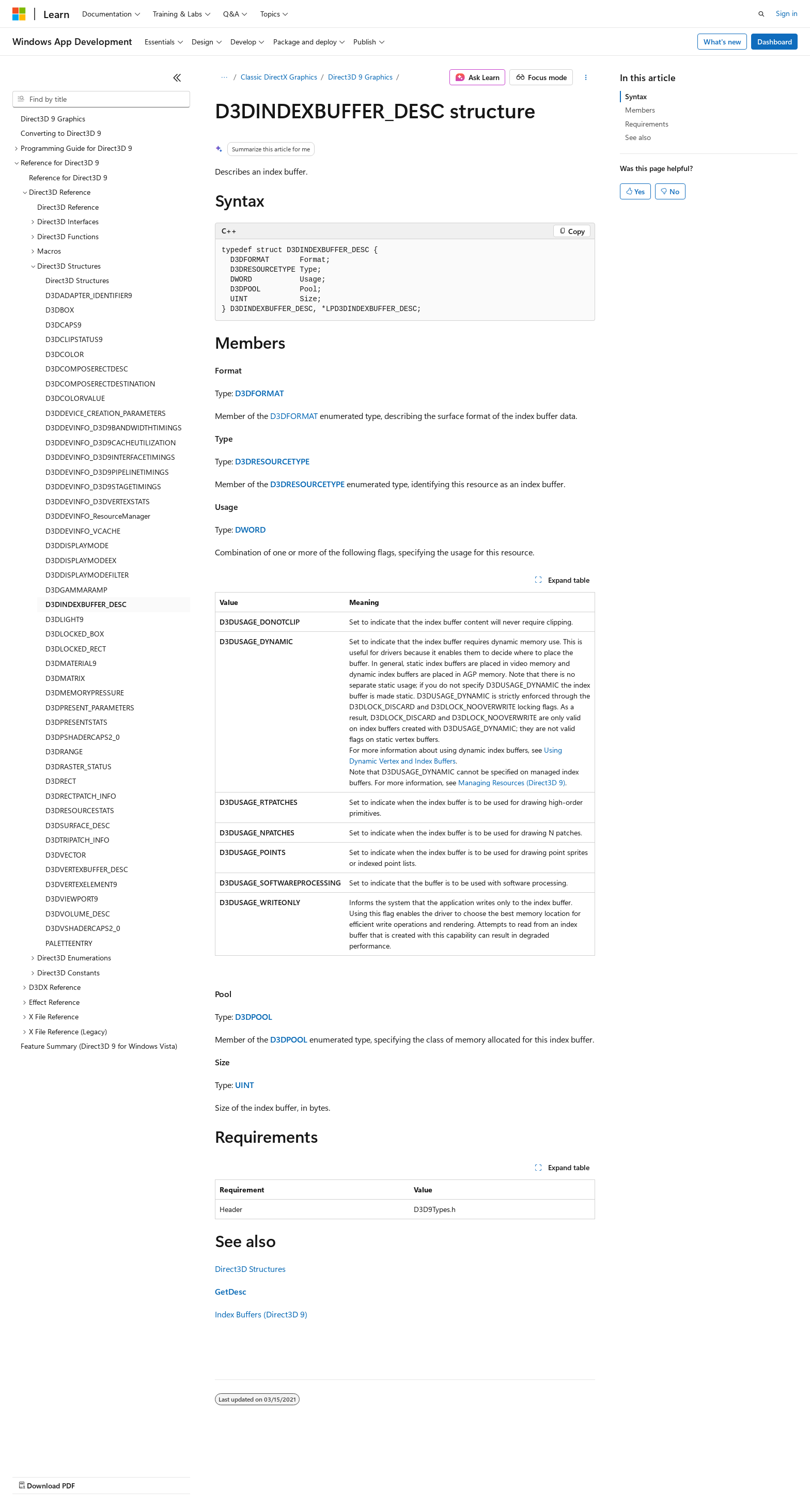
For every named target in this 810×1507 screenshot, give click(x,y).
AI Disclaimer (33, 1476)
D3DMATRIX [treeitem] (65, 678)
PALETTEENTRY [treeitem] (68, 943)
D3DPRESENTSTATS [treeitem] (76, 722)
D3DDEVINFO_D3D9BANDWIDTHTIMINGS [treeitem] (113, 427)
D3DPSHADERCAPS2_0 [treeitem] (82, 737)
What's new (722, 41)
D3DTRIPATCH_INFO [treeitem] (77, 840)
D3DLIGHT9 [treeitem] (64, 619)
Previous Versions (93, 1476)
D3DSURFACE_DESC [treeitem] (77, 825)
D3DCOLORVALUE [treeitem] (75, 398)
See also (638, 137)
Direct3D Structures (250, 1268)
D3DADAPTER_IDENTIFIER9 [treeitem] (88, 295)
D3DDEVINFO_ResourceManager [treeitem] (97, 516)
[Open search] (761, 14)
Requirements (646, 124)
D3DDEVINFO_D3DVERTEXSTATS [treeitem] (97, 501)
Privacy (225, 1476)
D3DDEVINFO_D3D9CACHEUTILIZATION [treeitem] (110, 442)
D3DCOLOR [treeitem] (64, 354)
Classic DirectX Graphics (279, 77)
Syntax (636, 96)
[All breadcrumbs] (224, 77)
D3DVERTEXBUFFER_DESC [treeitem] (86, 869)
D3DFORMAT (259, 392)
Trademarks (428, 1476)
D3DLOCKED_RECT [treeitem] (75, 649)
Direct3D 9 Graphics (360, 77)
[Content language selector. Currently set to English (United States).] (59, 1451)
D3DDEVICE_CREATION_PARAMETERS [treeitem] (105, 413)
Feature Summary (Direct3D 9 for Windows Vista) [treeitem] (99, 1046)
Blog (141, 1476)
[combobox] (101, 99)
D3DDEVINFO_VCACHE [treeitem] (82, 531)
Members (640, 110)
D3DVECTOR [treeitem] (65, 855)
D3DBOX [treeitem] (59, 310)
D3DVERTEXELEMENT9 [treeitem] (81, 884)
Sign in (787, 13)
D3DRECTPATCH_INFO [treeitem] (80, 796)
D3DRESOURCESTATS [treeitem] (79, 810)
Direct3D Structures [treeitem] (77, 280)
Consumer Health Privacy (297, 1476)
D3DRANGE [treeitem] (64, 751)
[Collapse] (177, 77)
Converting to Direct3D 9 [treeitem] (61, 133)
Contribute (185, 1476)
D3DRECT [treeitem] (60, 781)
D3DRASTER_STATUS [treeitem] (78, 766)
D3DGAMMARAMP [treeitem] (76, 590)
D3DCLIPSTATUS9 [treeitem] (74, 339)
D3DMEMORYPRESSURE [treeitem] (84, 692)
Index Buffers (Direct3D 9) (261, 1314)
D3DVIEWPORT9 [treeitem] (71, 899)
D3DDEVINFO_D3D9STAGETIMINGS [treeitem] (103, 486)
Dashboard (774, 41)
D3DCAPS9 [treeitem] (63, 325)
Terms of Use (377, 1476)
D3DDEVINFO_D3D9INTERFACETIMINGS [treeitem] (110, 457)
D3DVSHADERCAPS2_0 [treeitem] (82, 928)
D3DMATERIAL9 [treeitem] (71, 663)
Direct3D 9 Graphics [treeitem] (53, 118)
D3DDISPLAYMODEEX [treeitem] (80, 560)
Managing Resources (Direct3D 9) (511, 782)
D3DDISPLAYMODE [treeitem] (76, 545)
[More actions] (586, 77)
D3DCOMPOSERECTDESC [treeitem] (86, 369)
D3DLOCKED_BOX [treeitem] (74, 634)
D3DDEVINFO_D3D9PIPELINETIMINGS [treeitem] (107, 472)
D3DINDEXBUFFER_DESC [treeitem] (86, 604)
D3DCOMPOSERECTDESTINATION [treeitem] (100, 384)
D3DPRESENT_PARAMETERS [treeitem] (89, 707)
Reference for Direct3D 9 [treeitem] (68, 177)
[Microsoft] (19, 14)
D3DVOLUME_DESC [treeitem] (77, 914)
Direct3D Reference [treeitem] (68, 207)
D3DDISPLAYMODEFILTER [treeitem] (87, 575)
